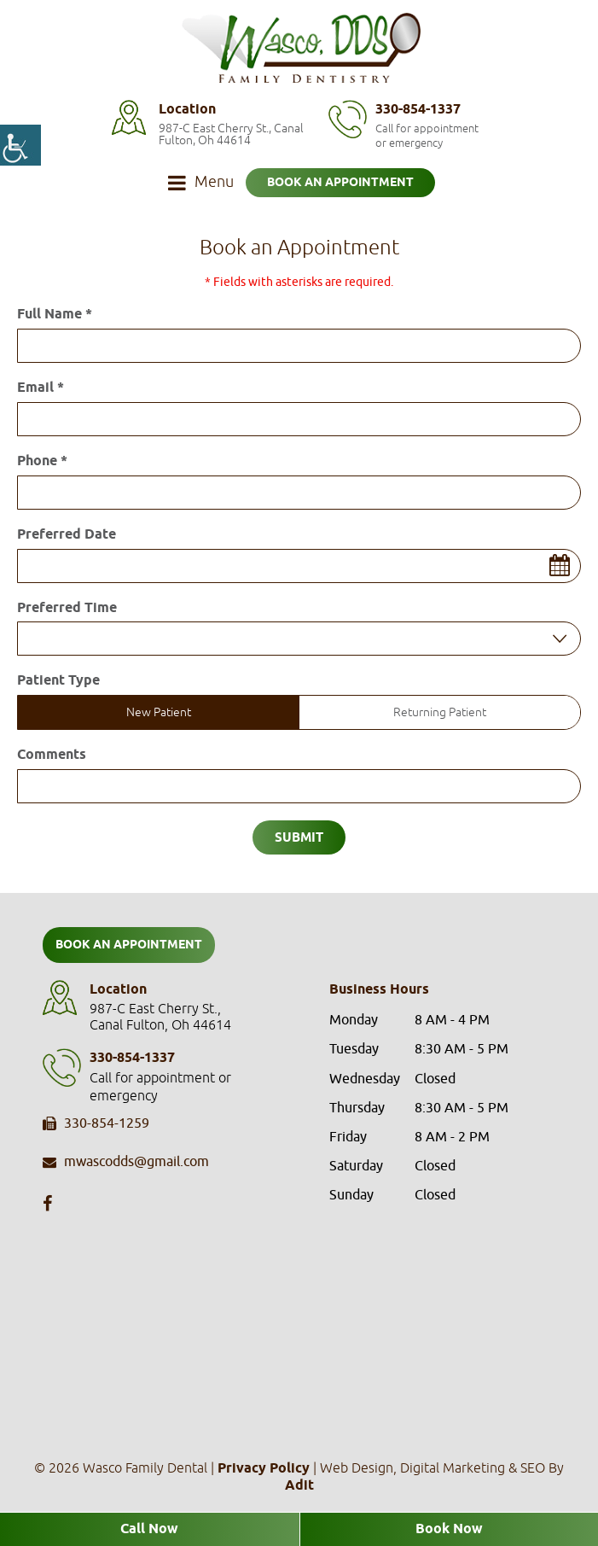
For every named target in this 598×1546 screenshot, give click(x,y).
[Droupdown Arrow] (559, 638)
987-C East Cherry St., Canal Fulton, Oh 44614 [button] (231, 134)
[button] (20, 145)
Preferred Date (66, 535)
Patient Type (58, 681)
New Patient (158, 712)
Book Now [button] (449, 1529)
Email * (40, 388)
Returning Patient (439, 712)
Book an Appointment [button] (340, 183)
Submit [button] (299, 838)
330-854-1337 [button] (418, 110)
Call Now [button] (149, 1529)
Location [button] (187, 110)
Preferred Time (67, 608)
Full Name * (54, 315)
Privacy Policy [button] (264, 1469)
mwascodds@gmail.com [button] (126, 1162)
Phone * (42, 461)
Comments (51, 755)
